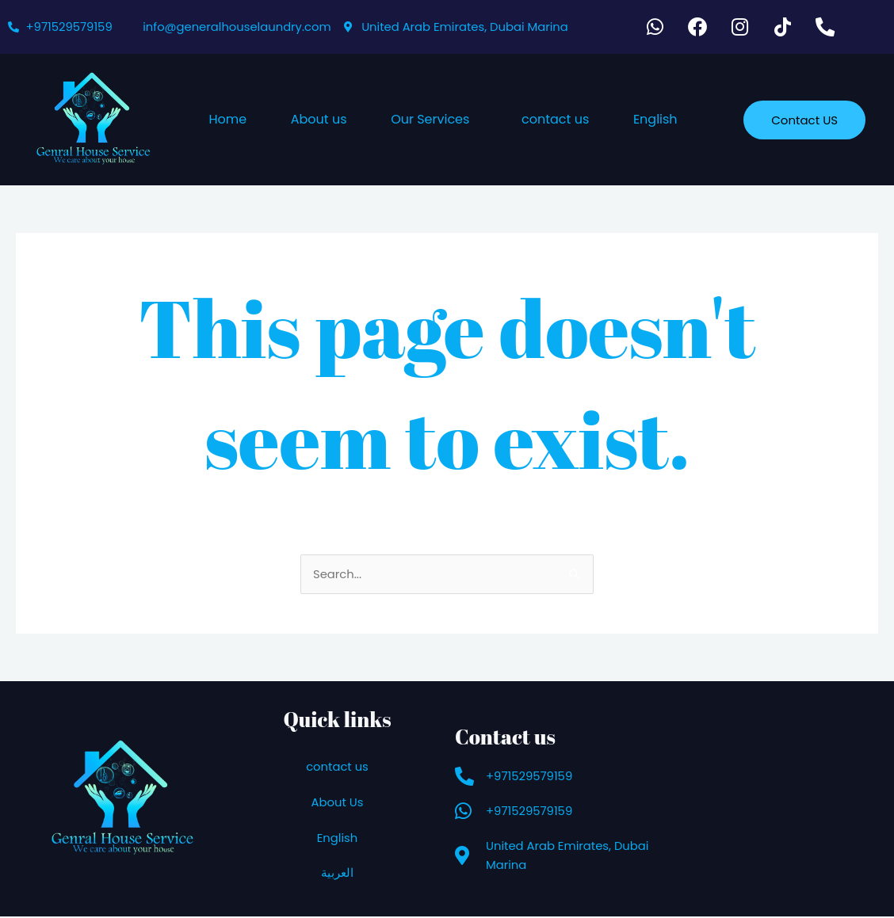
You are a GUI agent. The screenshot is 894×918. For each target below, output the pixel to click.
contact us (555, 121)
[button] (434, 121)
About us (319, 121)
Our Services (430, 121)
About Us (337, 803)
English (655, 121)
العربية (337, 875)
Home (227, 121)
